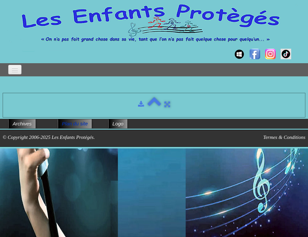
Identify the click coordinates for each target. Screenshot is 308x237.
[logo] (9, 48)
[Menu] (14, 69)
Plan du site (75, 123)
